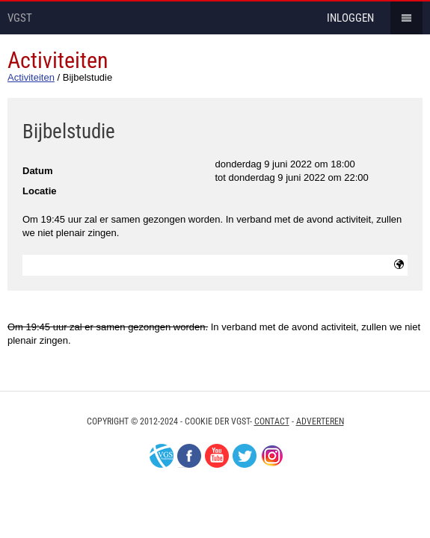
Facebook (189, 456)
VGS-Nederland (161, 456)
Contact (271, 421)
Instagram (272, 456)
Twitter (245, 456)
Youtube (217, 456)
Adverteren (320, 421)
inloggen (350, 18)
